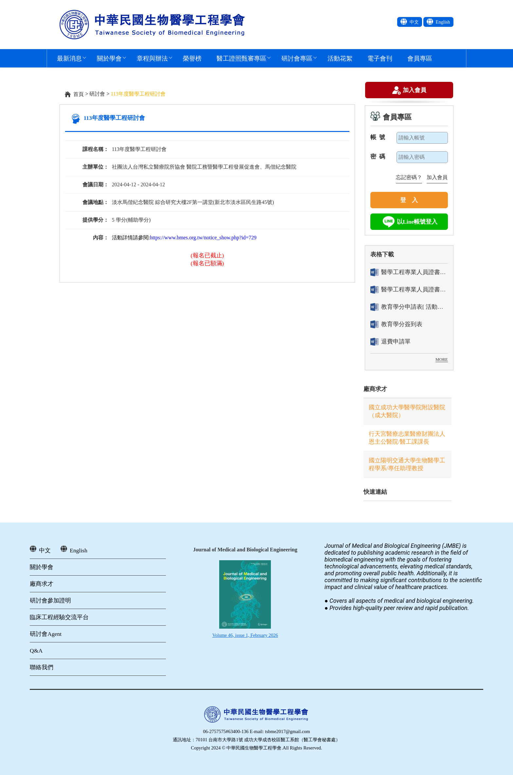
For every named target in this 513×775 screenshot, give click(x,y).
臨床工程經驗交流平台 (59, 617)
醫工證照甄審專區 (241, 58)
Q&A (36, 650)
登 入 (409, 200)
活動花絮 (339, 58)
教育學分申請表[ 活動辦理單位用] (409, 307)
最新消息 (69, 58)
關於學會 (109, 58)
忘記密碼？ (409, 177)
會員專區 (419, 58)
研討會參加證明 (50, 600)
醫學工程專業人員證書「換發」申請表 (409, 290)
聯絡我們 (41, 667)
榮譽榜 (192, 58)
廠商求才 (375, 389)
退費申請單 (390, 342)
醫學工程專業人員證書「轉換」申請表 (409, 272)
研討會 (97, 94)
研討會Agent (46, 634)
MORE (441, 359)
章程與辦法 (152, 58)
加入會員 (414, 90)
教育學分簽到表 (396, 324)
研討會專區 (296, 58)
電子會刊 (379, 58)
